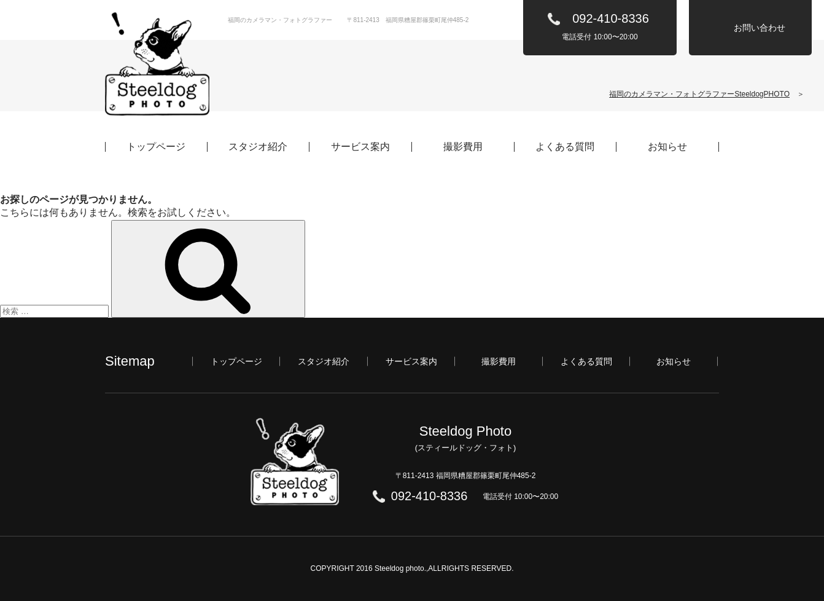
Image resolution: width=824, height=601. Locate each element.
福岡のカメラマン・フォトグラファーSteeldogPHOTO (699, 94)
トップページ (155, 147)
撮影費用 (463, 147)
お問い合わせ (759, 28)
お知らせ (667, 147)
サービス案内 (360, 147)
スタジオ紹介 (257, 147)
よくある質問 (564, 147)
